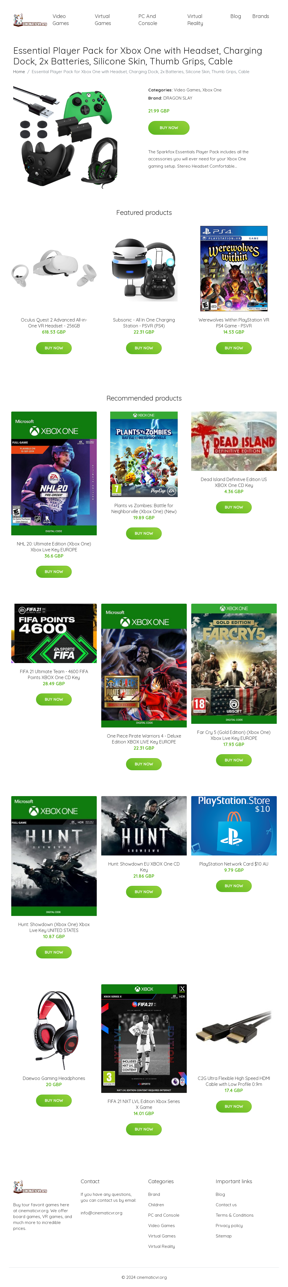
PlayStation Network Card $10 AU (233, 864)
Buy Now (169, 127)
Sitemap (224, 1236)
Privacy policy (229, 1225)
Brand (154, 1194)
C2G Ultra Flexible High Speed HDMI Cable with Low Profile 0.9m (234, 1081)
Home (19, 71)
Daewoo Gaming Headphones (54, 1078)
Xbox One (212, 90)
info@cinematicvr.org (101, 1213)
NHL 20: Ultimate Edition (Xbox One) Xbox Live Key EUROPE (54, 546)
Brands (260, 16)
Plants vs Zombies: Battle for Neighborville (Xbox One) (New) (144, 508)
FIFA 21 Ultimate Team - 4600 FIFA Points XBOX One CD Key (54, 674)
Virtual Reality (195, 19)
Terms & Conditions (235, 1215)
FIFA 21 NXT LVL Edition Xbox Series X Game (144, 1104)
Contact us (226, 1204)
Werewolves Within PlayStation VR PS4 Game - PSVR (234, 323)
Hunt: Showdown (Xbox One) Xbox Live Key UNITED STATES (54, 927)
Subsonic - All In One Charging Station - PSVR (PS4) (144, 323)
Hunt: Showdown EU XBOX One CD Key (144, 867)
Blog (235, 16)
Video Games (61, 19)
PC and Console (147, 19)
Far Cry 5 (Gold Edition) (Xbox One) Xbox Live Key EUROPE (234, 735)
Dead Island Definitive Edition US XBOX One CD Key (234, 482)
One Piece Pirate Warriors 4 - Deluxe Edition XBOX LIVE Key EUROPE (144, 739)
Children (156, 1204)
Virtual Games (103, 19)
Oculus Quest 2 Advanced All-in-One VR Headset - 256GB (54, 323)
